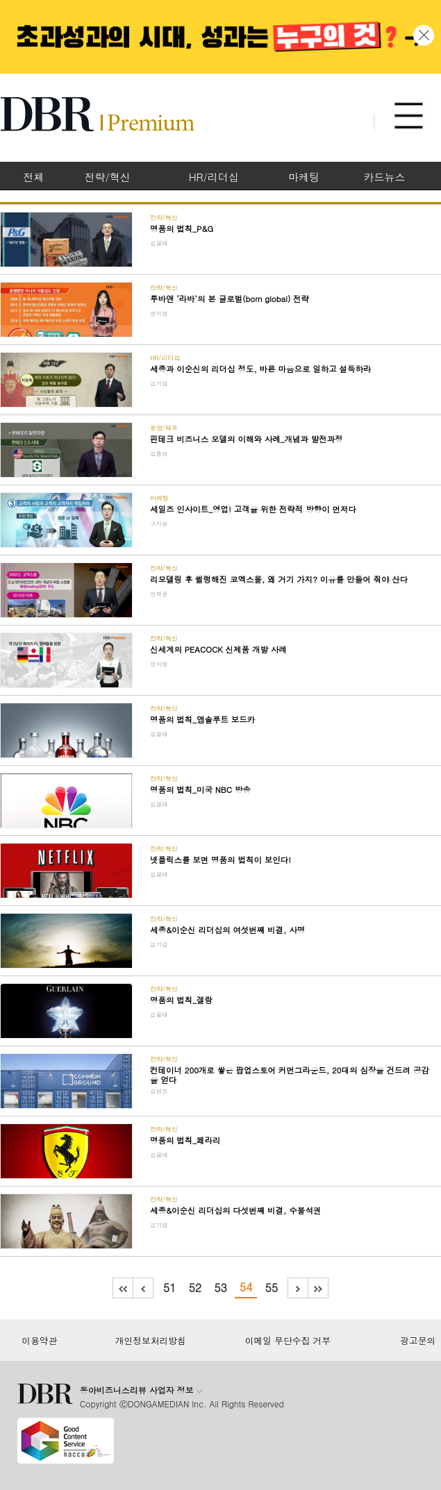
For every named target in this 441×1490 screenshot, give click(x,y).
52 (195, 1288)
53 (220, 1288)
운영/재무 (164, 428)
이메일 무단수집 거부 (288, 1340)
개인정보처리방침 (150, 1340)
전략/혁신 (108, 176)
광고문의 (417, 1340)
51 (169, 1288)
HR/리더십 (214, 176)
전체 (33, 176)
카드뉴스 (385, 176)
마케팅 (303, 176)
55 (271, 1288)
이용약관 (39, 1340)
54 (246, 1287)
